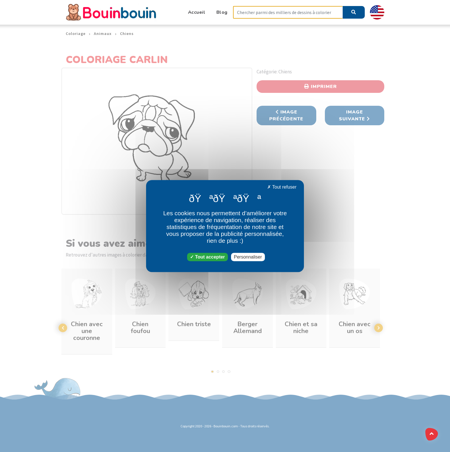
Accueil (196, 12)
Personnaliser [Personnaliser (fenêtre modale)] (248, 257)
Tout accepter (207, 257)
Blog (222, 12)
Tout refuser (281, 187)
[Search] (288, 12)
